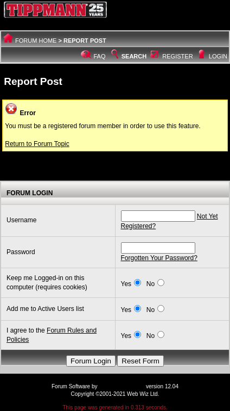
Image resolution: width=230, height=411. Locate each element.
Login (218, 56)
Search (128, 56)
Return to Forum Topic (37, 144)
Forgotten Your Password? (159, 258)
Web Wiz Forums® (121, 386)
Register (177, 56)
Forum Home (35, 40)
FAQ (100, 56)
